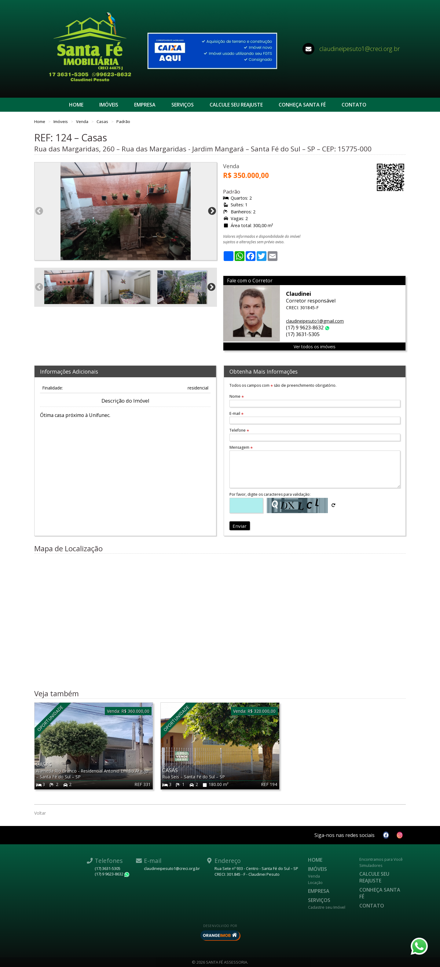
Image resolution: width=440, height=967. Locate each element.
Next (212, 211)
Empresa (145, 104)
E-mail (236, 413)
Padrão (123, 121)
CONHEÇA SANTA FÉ (302, 104)
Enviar (240, 526)
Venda (82, 121)
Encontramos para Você (381, 859)
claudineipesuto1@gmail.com (315, 321)
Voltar (40, 813)
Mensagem (241, 447)
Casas (103, 121)
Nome (236, 396)
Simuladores (371, 865)
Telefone (239, 430)
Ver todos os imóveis (315, 346)
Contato (354, 104)
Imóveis (108, 104)
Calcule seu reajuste (236, 104)
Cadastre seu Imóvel (326, 907)
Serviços (182, 104)
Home (76, 104)
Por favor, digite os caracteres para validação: (269, 494)
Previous (39, 211)
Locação (315, 882)
